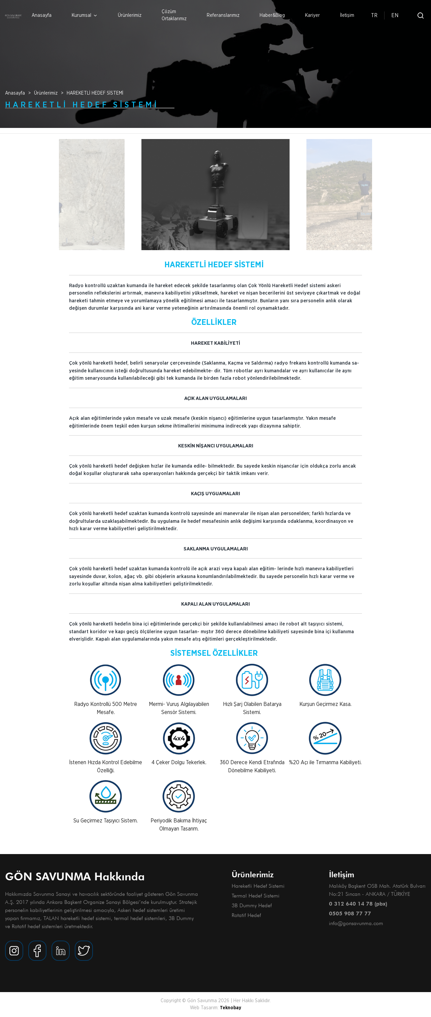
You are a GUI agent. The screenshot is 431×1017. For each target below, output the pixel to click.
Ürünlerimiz (129, 15)
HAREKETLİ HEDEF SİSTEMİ (95, 93)
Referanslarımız (223, 15)
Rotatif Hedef (246, 915)
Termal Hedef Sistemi (255, 895)
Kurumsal (85, 15)
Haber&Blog (272, 15)
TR (374, 15)
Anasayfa (42, 15)
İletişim (347, 15)
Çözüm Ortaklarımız (174, 15)
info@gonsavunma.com (356, 923)
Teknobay (230, 1008)
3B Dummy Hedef (252, 905)
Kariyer (312, 15)
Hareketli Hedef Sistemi (258, 886)
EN (394, 15)
